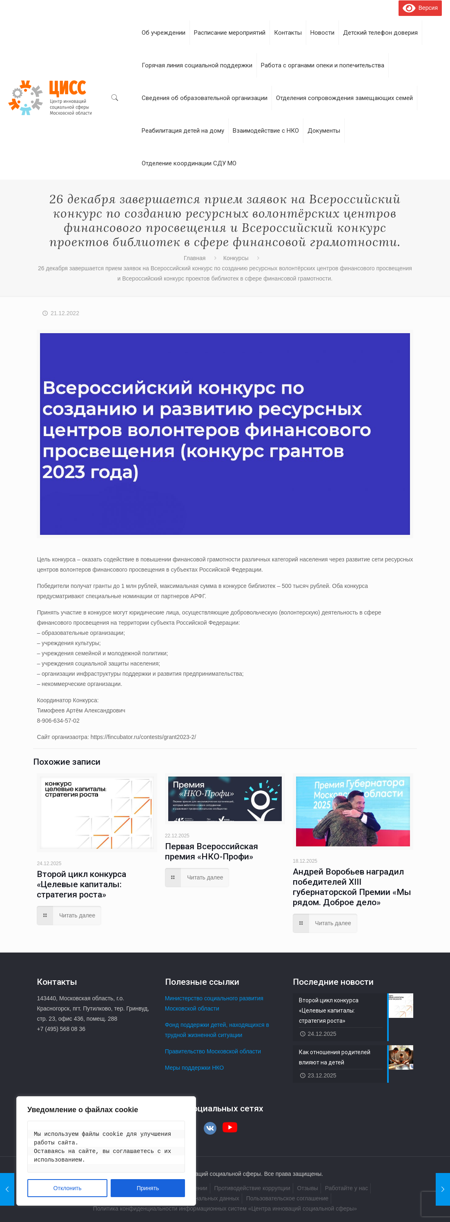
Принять (148, 1188)
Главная (194, 258)
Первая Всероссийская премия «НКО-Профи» (211, 851)
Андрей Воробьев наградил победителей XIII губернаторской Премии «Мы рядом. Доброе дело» (352, 887)
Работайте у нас (346, 1188)
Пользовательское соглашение (287, 1198)
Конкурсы (236, 258)
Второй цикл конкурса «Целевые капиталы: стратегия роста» (81, 884)
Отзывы (307, 1188)
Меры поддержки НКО (194, 1067)
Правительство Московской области (213, 1051)
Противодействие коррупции (252, 1188)
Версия (420, 7)
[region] (106, 1151)
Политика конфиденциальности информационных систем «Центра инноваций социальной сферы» (225, 1208)
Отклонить (67, 1188)
